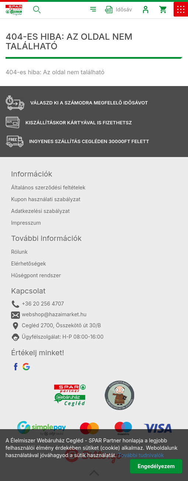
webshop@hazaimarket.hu (49, 314)
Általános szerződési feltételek (48, 187)
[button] (37, 9)
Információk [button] (31, 174)
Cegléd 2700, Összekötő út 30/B (56, 325)
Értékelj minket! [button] (37, 352)
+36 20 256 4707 (37, 304)
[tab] (94, 174)
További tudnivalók (141, 455)
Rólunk (19, 252)
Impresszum (26, 223)
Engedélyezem (156, 466)
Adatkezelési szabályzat (40, 211)
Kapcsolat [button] (28, 290)
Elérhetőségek (28, 263)
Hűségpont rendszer (36, 275)
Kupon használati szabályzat (45, 199)
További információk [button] (46, 238)
